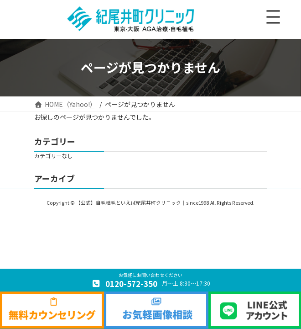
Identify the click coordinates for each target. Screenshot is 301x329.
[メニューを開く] (273, 17)
